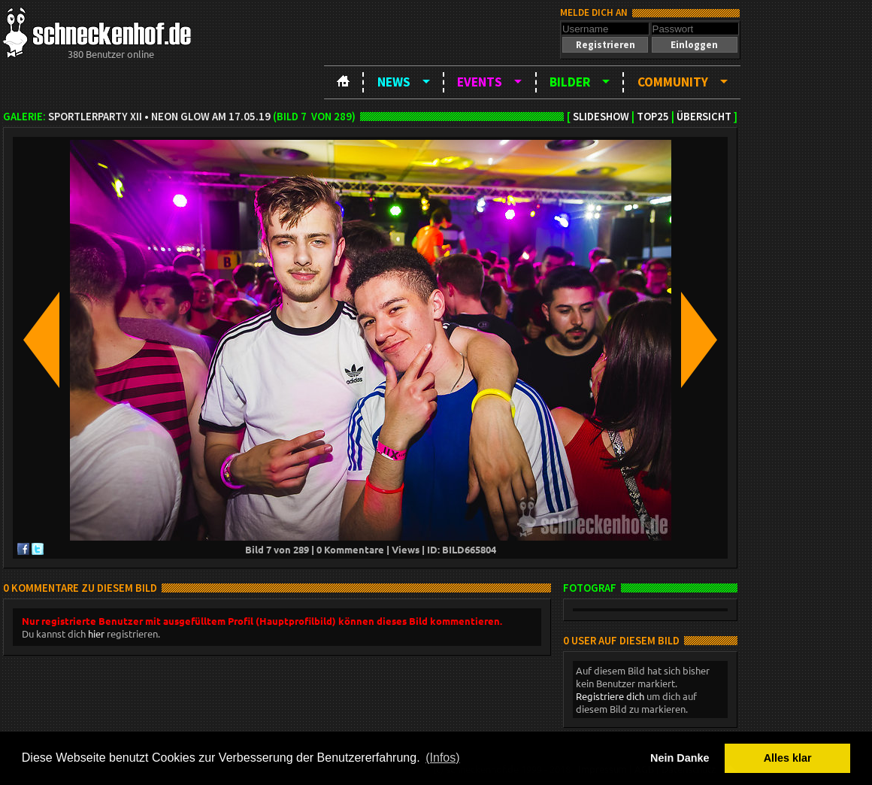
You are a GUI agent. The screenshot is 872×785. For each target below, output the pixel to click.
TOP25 (653, 116)
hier (96, 633)
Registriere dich (610, 696)
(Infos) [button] (442, 757)
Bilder (570, 82)
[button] (605, 45)
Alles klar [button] (788, 758)
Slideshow (601, 116)
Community (672, 82)
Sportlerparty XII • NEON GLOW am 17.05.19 (159, 116)
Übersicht (704, 116)
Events (479, 82)
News (393, 82)
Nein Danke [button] (679, 758)
